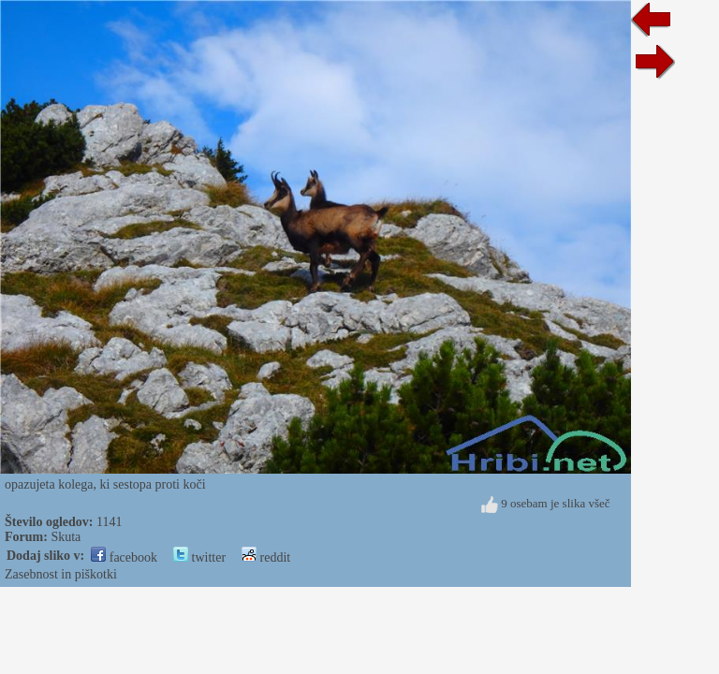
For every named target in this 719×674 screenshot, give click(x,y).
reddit (266, 557)
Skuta (66, 537)
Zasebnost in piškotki (61, 574)
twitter (199, 557)
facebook (124, 557)
